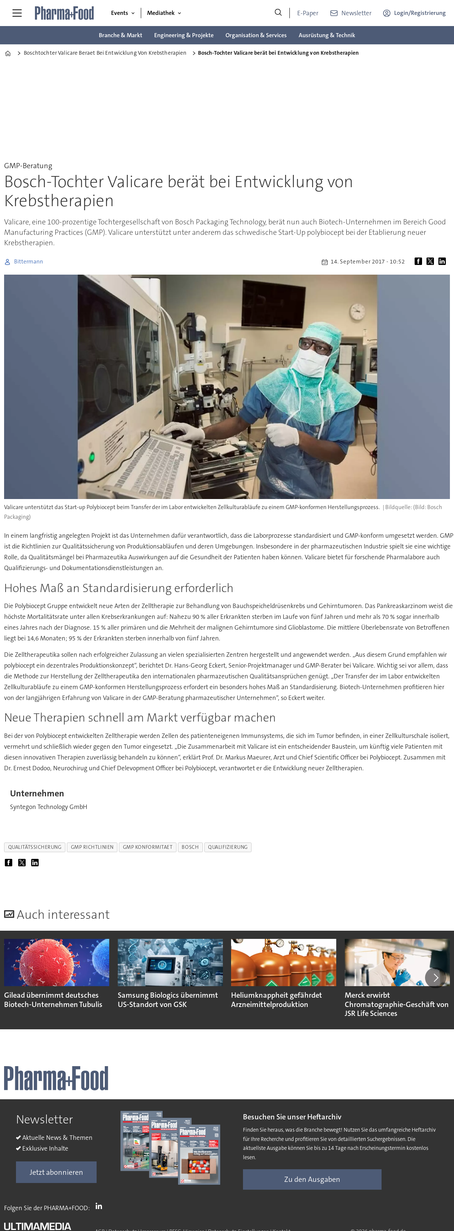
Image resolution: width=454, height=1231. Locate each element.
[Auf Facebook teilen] (419, 262)
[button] (435, 978)
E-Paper (307, 13)
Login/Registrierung (420, 13)
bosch (190, 847)
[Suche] (278, 13)
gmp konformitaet (148, 847)
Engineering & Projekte (184, 35)
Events (119, 13)
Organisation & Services (256, 35)
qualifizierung (228, 847)
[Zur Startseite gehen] (64, 13)
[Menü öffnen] (17, 13)
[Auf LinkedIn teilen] (443, 262)
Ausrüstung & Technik (327, 35)
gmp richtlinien (92, 847)
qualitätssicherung (35, 847)
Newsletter (356, 13)
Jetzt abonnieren (56, 1172)
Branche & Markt (120, 35)
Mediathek (161, 13)
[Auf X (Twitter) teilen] (431, 262)
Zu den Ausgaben (312, 1179)
